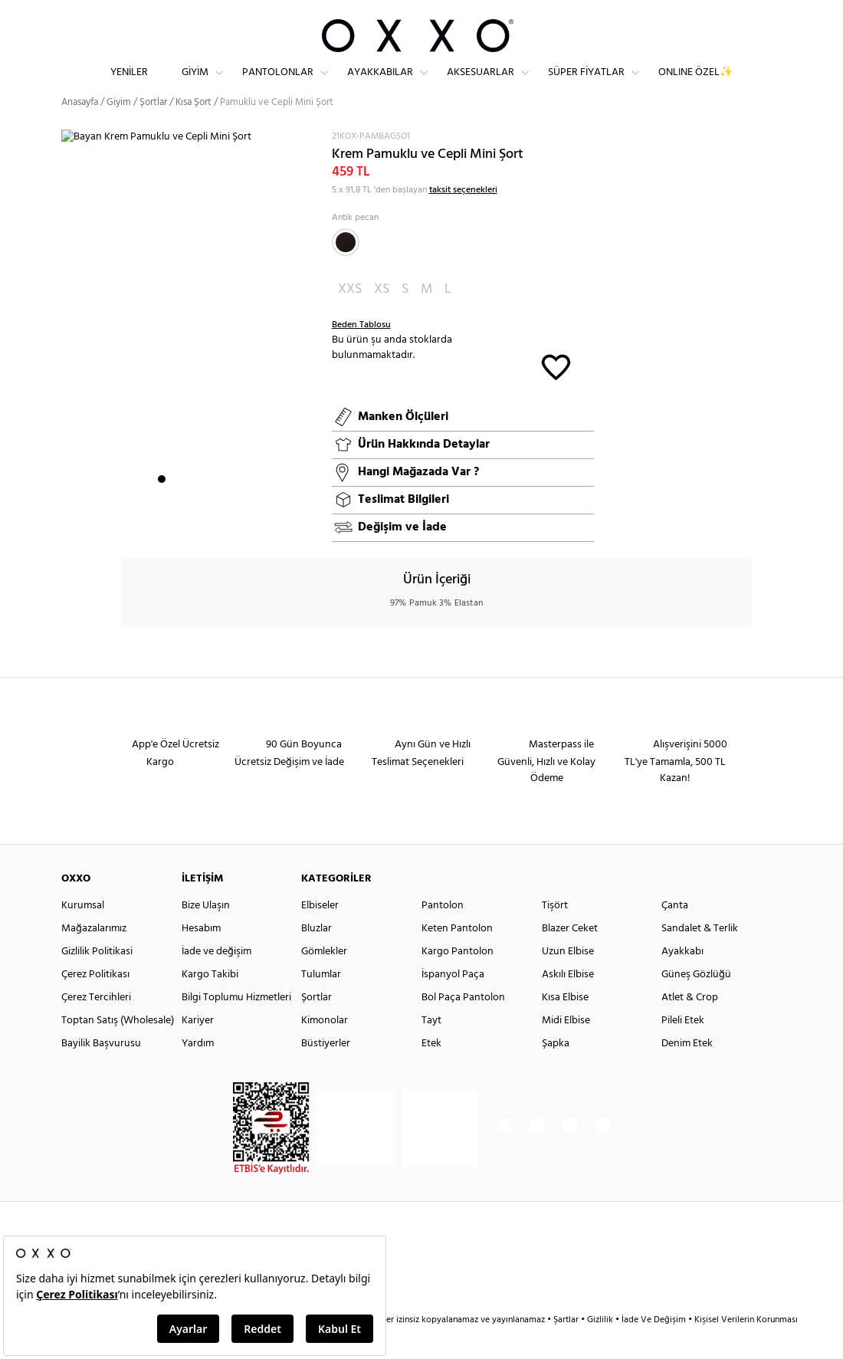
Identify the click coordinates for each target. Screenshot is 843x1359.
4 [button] (203, 506)
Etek (431, 1071)
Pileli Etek (682, 1048)
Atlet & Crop (689, 1025)
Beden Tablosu (361, 352)
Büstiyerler (325, 1071)
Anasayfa (79, 130)
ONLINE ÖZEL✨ (695, 85)
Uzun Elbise (568, 979)
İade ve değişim (216, 979)
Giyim (195, 85)
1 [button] (162, 506)
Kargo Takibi (210, 1002)
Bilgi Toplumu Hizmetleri (236, 1025)
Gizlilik (601, 1347)
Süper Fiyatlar (586, 85)
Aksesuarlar (480, 85)
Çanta (674, 933)
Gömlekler (324, 979)
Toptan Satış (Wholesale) (117, 1048)
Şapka (555, 1071)
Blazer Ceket (570, 956)
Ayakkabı (682, 979)
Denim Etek (687, 1071)
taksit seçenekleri (463, 217)
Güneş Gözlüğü (696, 1002)
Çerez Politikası (95, 1002)
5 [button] (217, 506)
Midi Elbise (566, 1048)
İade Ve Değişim (654, 1347)
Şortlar (153, 130)
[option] (190, 344)
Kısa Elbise (565, 1025)
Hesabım (201, 956)
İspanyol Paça (453, 1002)
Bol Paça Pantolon (463, 1025)
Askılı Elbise (568, 1002)
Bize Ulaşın (206, 933)
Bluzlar (316, 956)
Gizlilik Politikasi (97, 979)
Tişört (555, 933)
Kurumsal (82, 933)
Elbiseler (320, 933)
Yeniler (129, 85)
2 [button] (175, 506)
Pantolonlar (277, 85)
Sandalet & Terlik (699, 956)
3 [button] (189, 506)
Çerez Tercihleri (96, 1025)
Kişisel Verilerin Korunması (746, 1347)
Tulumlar (321, 1002)
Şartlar (567, 1347)
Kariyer (198, 1048)
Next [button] (69, 343)
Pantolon (443, 933)
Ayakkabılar (380, 85)
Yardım (198, 1071)
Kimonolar (324, 1048)
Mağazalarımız (93, 956)
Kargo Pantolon (458, 979)
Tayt (431, 1048)
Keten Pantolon (457, 956)
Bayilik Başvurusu (101, 1071)
